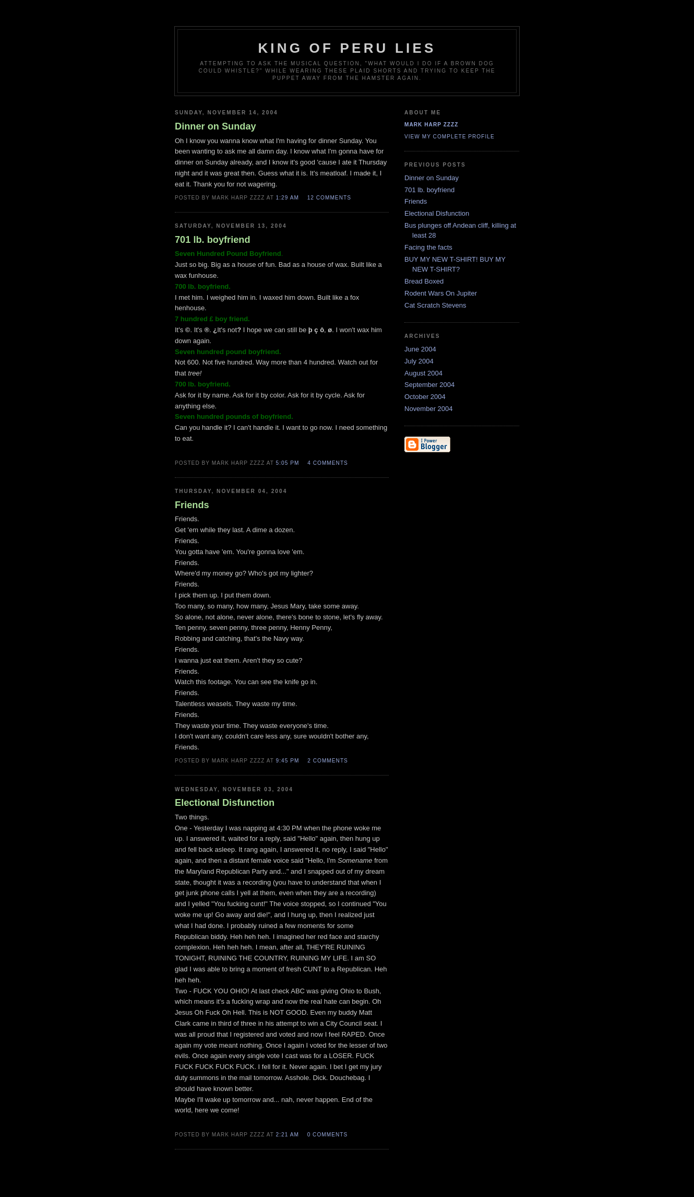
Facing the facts (428, 247)
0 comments (327, 1134)
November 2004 (428, 409)
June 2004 (420, 349)
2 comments (327, 761)
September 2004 (429, 385)
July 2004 (419, 361)
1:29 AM (287, 198)
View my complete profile (449, 136)
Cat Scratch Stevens (435, 305)
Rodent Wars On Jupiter (440, 293)
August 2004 (423, 373)
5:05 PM (288, 463)
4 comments (327, 463)
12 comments (329, 198)
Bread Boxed (424, 281)
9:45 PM (288, 761)
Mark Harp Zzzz (431, 124)
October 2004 (425, 397)
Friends (415, 201)
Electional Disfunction (436, 213)
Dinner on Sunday (431, 178)
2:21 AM (287, 1134)
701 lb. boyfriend (429, 190)
